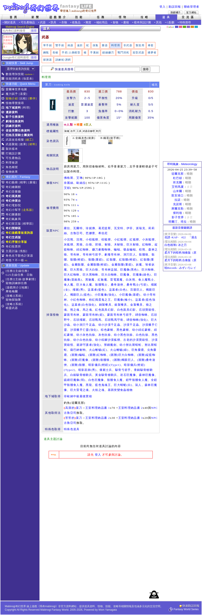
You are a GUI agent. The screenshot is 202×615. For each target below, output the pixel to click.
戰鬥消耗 (123, 52)
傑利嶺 (177, 213)
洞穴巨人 (129, 254)
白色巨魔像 (96, 380)
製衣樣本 (12, 148)
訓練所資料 (13, 126)
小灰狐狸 (148, 239)
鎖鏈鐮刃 (108, 52)
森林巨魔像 (147, 374)
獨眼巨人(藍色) (81, 294)
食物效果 (12, 171)
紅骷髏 (111, 259)
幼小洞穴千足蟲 (84, 324)
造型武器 (138, 52)
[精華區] (27, 223)
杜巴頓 (177, 178)
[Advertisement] (100, 494)
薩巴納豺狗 (78, 349)
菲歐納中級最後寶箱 (78, 396)
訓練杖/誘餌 (63, 59)
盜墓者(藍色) (97, 289)
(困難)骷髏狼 (100, 359)
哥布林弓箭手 (92, 254)
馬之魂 (87, 309)
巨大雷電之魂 (79, 390)
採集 (96, 45)
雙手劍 (59, 45)
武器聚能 (12, 144)
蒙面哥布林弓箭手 (119, 314)
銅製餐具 (105, 304)
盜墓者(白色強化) (84, 304)
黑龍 (89, 385)
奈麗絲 (68, 182)
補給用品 (102, 22)
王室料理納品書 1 (97, 407)
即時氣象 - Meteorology (182, 164)
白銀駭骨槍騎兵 (81, 374)
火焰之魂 (98, 390)
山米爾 (177, 191)
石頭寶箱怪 (147, 309)
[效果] (23, 144)
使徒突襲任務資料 (18, 130)
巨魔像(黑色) (129, 269)
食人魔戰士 (146, 279)
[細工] (29, 139)
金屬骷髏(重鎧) (122, 264)
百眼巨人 (136, 289)
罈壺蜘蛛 (141, 314)
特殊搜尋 (185, 22)
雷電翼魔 (116, 279)
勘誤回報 (175, 6)
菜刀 (79, 407)
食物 (115, 22)
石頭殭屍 (79, 319)
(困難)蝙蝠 (77, 354)
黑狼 (79, 244)
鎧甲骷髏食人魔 (137, 380)
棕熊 (142, 249)
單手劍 (47, 45)
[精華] (23, 182)
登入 (162, 6)
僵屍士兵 (105, 369)
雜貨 (88, 22)
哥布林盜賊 (109, 269)
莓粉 (180, 27)
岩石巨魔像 (128, 374)
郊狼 (98, 244)
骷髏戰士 (101, 284)
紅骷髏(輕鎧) (128, 259)
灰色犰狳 (104, 334)
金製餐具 (136, 304)
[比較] (23, 98)
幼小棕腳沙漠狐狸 (107, 339)
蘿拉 (67, 228)
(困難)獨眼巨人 (123, 359)
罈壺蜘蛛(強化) (137, 319)
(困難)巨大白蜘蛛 (122, 354)
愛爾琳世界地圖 (16, 89)
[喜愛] (23, 93)
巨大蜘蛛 (148, 269)
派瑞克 (140, 228)
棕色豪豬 (107, 329)
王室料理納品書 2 (130, 407)
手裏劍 (94, 52)
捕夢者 (152, 52)
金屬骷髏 (78, 264)
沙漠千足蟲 (131, 324)
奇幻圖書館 (13, 214)
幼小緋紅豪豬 (141, 329)
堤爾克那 (177, 173)
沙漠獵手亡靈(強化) (84, 329)
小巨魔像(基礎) (129, 294)
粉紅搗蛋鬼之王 (100, 299)
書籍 (126, 22)
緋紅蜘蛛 (82, 249)
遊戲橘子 (175, 12)
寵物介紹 (12, 98)
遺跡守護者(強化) (88, 344)
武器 (43, 22)
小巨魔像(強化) (105, 294)
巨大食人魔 (84, 284)
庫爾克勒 (177, 208)
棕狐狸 (106, 239)
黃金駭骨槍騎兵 (106, 374)
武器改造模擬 (15, 139)
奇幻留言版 (13, 223)
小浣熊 (68, 239)
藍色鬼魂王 (103, 385)
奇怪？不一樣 (15, 260)
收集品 (76, 22)
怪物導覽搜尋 (15, 103)
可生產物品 (28, 22)
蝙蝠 (117, 249)
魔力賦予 (12, 93)
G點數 (171, 22)
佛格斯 (68, 177)
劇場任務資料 (15, 121)
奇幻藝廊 (12, 182)
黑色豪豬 (122, 329)
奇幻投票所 (13, 246)
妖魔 (139, 264)
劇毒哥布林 (112, 254)
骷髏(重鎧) (95, 259)
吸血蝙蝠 (129, 249)
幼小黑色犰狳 (123, 334)
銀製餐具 (121, 304)
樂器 (105, 45)
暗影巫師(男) (87, 369)
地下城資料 (13, 107)
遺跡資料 (12, 112)
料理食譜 (12, 162)
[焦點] (23, 251)
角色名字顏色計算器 (19, 255)
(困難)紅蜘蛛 (97, 354)
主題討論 (12, 251)
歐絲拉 (81, 182)
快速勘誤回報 (190, 605)
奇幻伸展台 (13, 200)
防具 (53, 22)
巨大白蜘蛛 (109, 274)
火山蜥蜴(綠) (119, 349)
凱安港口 (177, 195)
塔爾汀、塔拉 (177, 221)
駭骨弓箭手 (123, 369)
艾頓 (67, 187)
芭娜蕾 (90, 233)
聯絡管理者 (191, 6)
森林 (184, 27)
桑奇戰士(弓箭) (137, 284)
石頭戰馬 (95, 319)
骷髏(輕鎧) (77, 259)
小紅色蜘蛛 (78, 299)
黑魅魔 (90, 279)
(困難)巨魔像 (79, 359)
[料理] (26, 107)
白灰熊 (130, 279)
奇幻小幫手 (13, 209)
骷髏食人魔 (115, 380)
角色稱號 (12, 167)
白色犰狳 (142, 334)
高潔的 (70, 407)
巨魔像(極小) (123, 299)
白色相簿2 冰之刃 (175, 245)
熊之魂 (75, 309)
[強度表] (27, 78)
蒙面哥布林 (72, 314)
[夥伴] (32, 98)
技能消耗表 (13, 78)
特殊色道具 (72, 429)
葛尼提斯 (104, 228)
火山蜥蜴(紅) (98, 349)
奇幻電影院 (13, 205)
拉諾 (178, 199)
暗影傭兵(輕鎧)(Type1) (104, 364)
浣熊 (79, 239)
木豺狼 (118, 244)
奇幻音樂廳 (13, 191)
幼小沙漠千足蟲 (109, 324)
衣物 (64, 22)
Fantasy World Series (186, 609)
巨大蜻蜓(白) (123, 385)
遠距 (80, 45)
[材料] (32, 144)
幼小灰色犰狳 (85, 334)
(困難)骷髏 (77, 364)
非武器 (127, 45)
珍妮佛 (90, 228)
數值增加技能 (15, 74)
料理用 (115, 45)
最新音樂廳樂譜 (182, 227)
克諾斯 (177, 204)
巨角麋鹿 (138, 349)
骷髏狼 (143, 254)
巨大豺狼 (133, 244)
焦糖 (192, 27)
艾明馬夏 (178, 186)
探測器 (47, 59)
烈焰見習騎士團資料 (19, 135)
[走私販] (27, 209)
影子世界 (178, 217)
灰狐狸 (68, 244)
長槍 (55, 52)
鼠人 (138, 385)
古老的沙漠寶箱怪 (135, 339)
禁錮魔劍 (110, 344)
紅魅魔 (102, 279)
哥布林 (75, 254)
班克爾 (177, 182)
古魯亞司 (76, 233)
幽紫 (188, 27)
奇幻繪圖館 (13, 187)
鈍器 (71, 45)
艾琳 (79, 177)
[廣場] (32, 182)
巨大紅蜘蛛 (72, 274)
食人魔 (68, 284)
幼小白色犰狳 (82, 339)
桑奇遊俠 (117, 284)
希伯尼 (103, 233)
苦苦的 (70, 417)
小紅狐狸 (120, 239)
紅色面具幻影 (104, 309)
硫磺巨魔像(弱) (74, 380)
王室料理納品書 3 (130, 417)
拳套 (151, 45)
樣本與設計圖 (142, 22)
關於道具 (10, 22)
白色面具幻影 (126, 309)
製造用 (140, 45)
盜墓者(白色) (118, 289)
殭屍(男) (79, 289)
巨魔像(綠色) (142, 274)
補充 (155, 84)
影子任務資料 (15, 116)
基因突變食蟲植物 (120, 390)
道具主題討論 (53, 439)
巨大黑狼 (76, 269)
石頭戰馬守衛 (114, 319)
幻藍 (176, 27)
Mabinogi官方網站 (191, 12)
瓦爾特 (78, 228)
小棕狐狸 (92, 239)
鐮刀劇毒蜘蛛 (101, 249)
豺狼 (108, 244)
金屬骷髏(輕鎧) (97, 264)
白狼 (89, 244)
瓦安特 (118, 228)
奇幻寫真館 (13, 196)
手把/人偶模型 (71, 52)
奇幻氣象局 (13, 219)
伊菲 (130, 228)
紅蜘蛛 (147, 244)
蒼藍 (196, 27)
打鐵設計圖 (13, 153)
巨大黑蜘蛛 (90, 274)
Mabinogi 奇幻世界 (50, 8)
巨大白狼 (92, 269)
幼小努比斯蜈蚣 (130, 344)
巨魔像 (125, 274)
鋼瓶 (46, 52)
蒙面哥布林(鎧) (93, 314)
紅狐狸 (134, 239)
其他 (159, 22)
